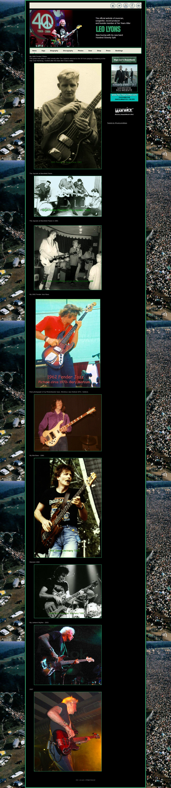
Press (108, 51)
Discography (68, 51)
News (34, 51)
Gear (90, 51)
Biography (54, 51)
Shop (99, 51)
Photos (80, 51)
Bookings (119, 51)
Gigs (43, 51)
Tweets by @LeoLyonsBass (117, 123)
